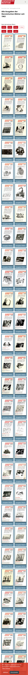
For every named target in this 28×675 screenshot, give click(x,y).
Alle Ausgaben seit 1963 (15, 8)
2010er (10, 27)
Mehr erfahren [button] (6, 668)
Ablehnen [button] (5, 672)
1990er (21, 27)
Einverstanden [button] (14, 672)
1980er (4, 31)
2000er (15, 27)
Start (8, 8)
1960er (15, 31)
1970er (10, 31)
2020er (4, 27)
